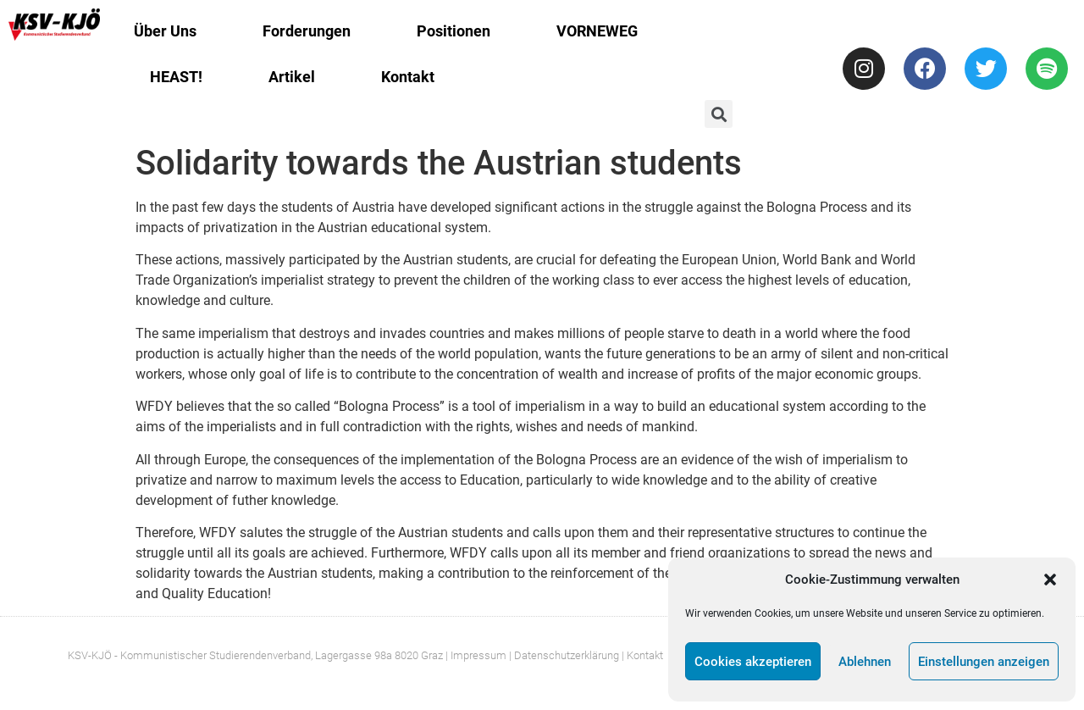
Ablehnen (864, 661)
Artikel (291, 77)
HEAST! (176, 77)
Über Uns (165, 31)
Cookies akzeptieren (752, 661)
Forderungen (307, 31)
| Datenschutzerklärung (564, 655)
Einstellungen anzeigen (983, 661)
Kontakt (407, 77)
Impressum (478, 655)
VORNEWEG (597, 31)
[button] (1050, 579)
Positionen (453, 31)
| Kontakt (642, 655)
